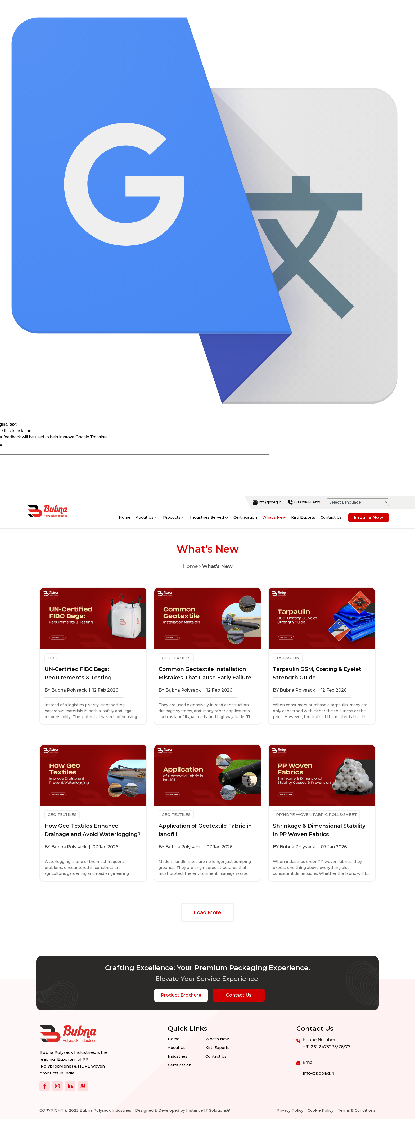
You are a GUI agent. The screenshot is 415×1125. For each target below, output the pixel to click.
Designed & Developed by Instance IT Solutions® (182, 1110)
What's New (274, 517)
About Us (177, 1048)
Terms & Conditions (357, 1110)
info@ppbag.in (267, 502)
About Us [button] (147, 517)
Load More (207, 912)
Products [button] (174, 517)
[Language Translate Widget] (358, 502)
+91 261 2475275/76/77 (326, 1046)
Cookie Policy (320, 1110)
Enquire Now (369, 517)
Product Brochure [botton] (181, 995)
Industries (177, 1057)
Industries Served (209, 517)
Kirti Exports (303, 517)
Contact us (216, 1057)
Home (124, 517)
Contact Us (331, 517)
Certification (245, 517)
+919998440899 (304, 502)
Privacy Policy (290, 1110)
